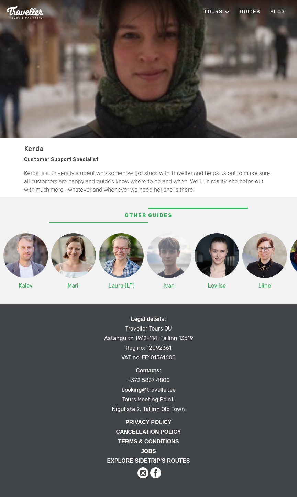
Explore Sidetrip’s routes (148, 461)
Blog (277, 12)
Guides (250, 12)
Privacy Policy (148, 422)
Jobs (148, 451)
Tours (213, 12)
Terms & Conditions (148, 441)
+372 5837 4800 (148, 380)
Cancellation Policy (148, 432)
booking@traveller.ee (149, 390)
